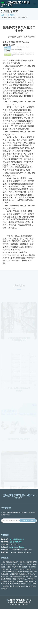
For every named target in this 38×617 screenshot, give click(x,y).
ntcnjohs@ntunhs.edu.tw (17, 551)
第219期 (7, 5)
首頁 (2, 15)
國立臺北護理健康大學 (17, 543)
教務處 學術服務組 (15, 546)
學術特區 (11, 15)
